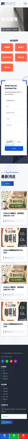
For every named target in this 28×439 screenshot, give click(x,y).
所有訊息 (7, 183)
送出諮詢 (14, 148)
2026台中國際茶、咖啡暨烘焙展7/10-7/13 (13, 214)
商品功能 (5, 394)
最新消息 (5, 376)
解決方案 (5, 397)
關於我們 (5, 373)
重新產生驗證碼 (9, 145)
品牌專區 (5, 388)
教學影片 (5, 399)
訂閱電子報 (7, 422)
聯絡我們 (5, 379)
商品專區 (8, 29)
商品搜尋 (15, 29)
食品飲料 (14, 40)
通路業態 (5, 391)
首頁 (3, 29)
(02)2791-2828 (6, 357)
